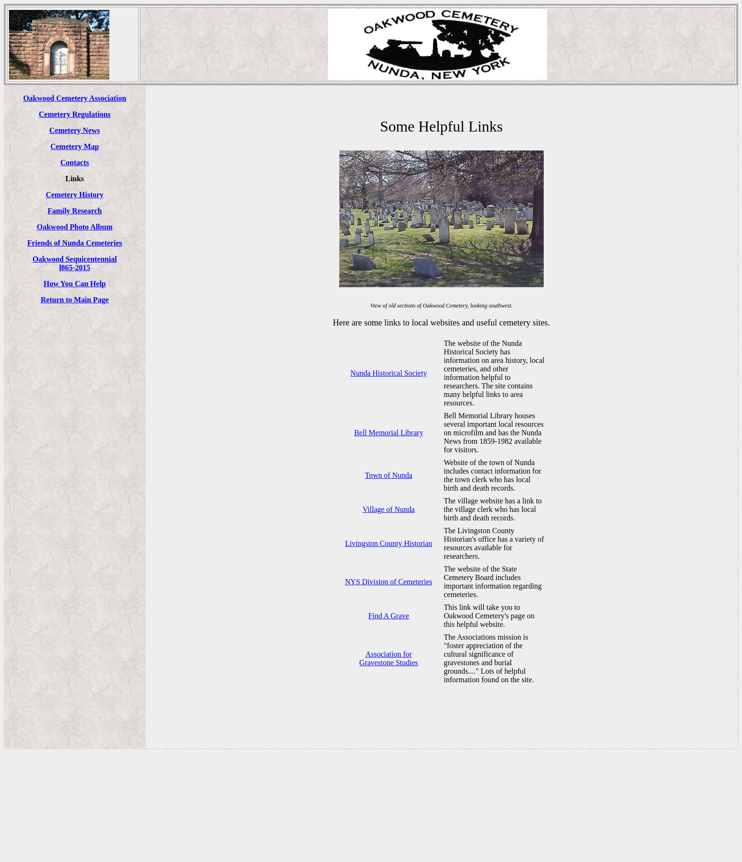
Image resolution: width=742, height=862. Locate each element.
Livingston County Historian (388, 543)
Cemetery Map (74, 146)
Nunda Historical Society (388, 373)
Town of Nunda (388, 475)
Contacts (75, 162)
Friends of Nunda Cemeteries (74, 243)
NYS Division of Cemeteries (388, 582)
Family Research (74, 211)
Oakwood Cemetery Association (74, 98)
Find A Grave (388, 616)
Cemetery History (75, 195)
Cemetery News (74, 130)
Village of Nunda (388, 509)
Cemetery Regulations (75, 114)
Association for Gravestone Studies (388, 658)
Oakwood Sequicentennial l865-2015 (75, 263)
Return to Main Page (75, 300)
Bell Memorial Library (388, 433)
